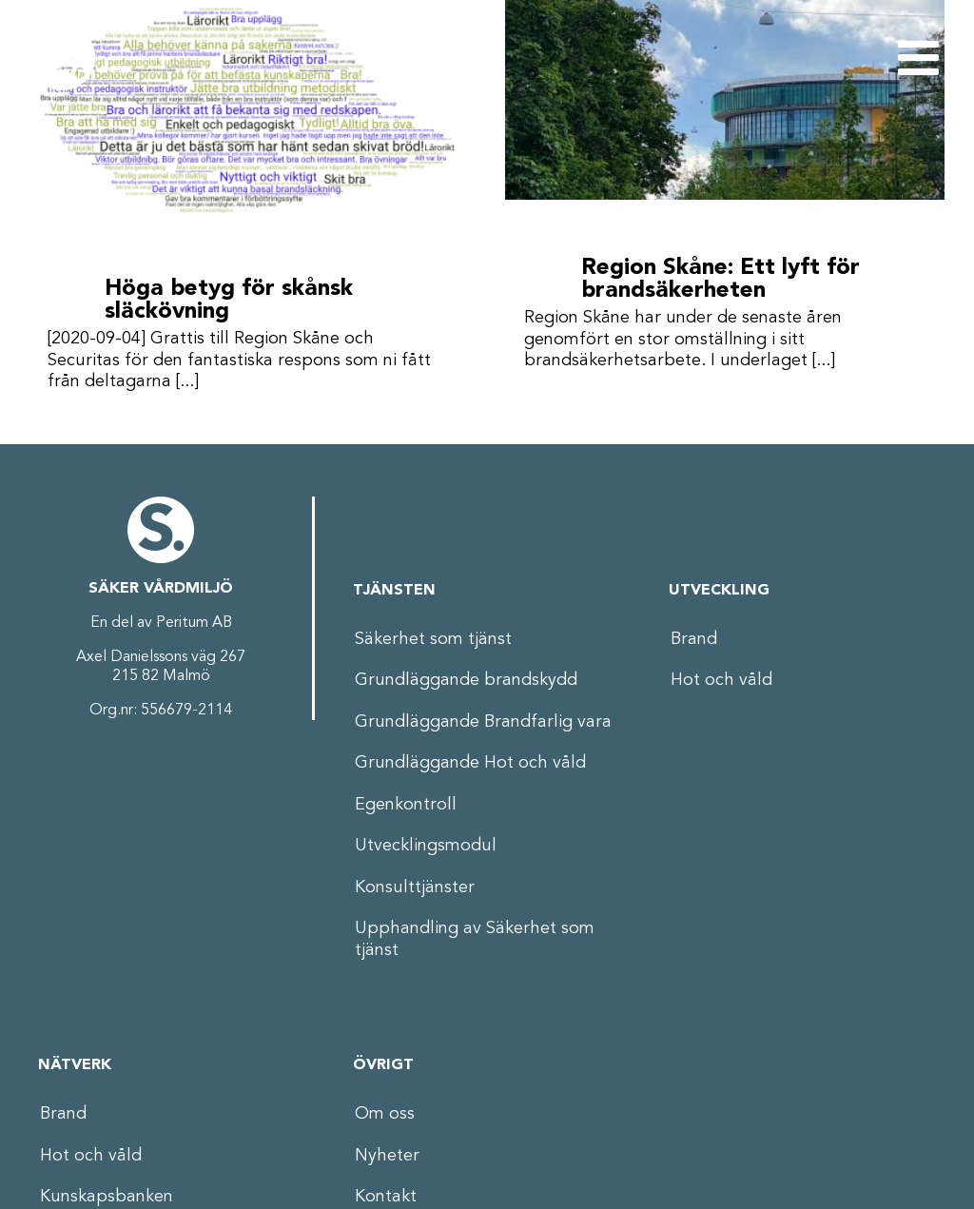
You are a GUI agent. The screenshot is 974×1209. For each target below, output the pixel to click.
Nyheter (387, 1150)
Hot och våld (721, 675)
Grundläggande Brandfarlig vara (483, 716)
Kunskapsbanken (106, 1191)
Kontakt (386, 1191)
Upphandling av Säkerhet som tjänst (474, 934)
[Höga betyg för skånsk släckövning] (248, 110)
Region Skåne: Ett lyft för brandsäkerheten (713, 279)
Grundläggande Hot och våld (470, 758)
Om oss (385, 1109)
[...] (187, 381)
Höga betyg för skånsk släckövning (229, 300)
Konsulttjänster (415, 881)
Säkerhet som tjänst (433, 633)
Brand (694, 633)
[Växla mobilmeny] (921, 57)
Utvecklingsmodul (426, 840)
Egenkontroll (406, 799)
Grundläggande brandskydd (466, 675)
